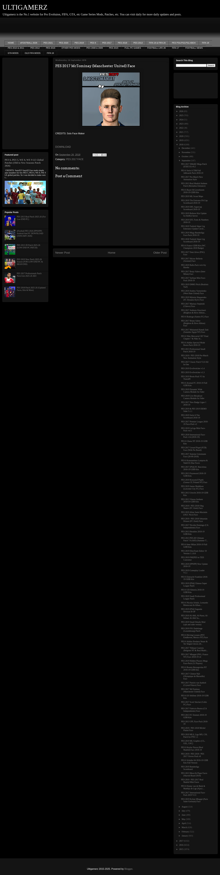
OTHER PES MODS (70, 48)
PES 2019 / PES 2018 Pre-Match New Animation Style (194, 356)
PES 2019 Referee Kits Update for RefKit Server (194, 214)
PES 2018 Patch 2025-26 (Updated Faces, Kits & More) (31, 289)
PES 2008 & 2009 (94, 48)
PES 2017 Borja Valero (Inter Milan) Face (193, 272)
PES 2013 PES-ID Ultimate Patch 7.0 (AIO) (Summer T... (194, 539)
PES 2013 (138, 43)
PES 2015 (113, 48)
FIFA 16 (50, 53)
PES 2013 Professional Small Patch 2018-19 (193, 350)
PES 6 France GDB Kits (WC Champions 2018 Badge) (193, 247)
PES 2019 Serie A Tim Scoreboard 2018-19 (190, 416)
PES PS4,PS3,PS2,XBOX (184, 43)
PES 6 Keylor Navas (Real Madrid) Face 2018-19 (192, 748)
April (184, 823)
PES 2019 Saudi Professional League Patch (193, 597)
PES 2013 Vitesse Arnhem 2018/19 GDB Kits (192, 500)
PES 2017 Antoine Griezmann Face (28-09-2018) (193, 455)
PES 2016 (50, 48)
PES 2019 (79, 43)
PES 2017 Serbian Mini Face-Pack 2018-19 (193, 279)
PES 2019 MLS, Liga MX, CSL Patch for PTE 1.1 (194, 735)
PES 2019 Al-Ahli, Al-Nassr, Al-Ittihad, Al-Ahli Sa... (194, 617)
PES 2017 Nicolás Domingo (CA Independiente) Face (194, 526)
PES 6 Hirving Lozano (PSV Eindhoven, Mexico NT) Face (194, 636)
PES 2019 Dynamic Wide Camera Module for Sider (192, 390)
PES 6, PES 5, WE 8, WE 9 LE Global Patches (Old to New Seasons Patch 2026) (24, 162)
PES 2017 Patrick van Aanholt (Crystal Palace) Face (193, 684)
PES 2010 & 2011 (16, 48)
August (185, 807)
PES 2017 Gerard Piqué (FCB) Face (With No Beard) (194, 449)
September (186, 160)
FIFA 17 (175, 48)
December (186, 148)
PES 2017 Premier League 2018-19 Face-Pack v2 (194, 423)
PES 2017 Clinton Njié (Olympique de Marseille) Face (193, 676)
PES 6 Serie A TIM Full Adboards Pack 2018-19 (192, 171)
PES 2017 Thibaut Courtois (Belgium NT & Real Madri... (194, 649)
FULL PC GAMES (133, 48)
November (186, 152)
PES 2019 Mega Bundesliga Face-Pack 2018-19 (192, 234)
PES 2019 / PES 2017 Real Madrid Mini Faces (192, 781)
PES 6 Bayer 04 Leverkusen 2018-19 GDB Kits (192, 191)
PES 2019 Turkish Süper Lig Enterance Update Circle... (193, 227)
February (185, 832)
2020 (181, 136)
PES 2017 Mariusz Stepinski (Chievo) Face (193, 305)
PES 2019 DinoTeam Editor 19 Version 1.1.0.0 (194, 552)
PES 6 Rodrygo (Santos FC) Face (195, 317)
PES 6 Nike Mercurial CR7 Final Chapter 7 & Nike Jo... (194, 337)
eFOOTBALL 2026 (28, 43)
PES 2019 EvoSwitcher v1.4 (192, 368)
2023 (181, 124)
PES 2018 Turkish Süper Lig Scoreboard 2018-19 (193, 240)
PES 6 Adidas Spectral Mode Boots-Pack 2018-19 (193, 344)
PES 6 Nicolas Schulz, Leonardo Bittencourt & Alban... (194, 604)
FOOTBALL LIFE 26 (156, 48)
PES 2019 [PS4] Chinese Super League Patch (194, 584)
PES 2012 (35, 48)
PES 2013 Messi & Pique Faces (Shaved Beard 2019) (194, 774)
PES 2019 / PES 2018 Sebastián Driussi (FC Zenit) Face (194, 520)
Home (111, 252)
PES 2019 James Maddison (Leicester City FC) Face (192, 487)
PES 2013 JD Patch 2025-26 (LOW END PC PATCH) (28, 246)
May (184, 819)
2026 (181, 111)
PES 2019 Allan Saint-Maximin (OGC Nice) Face (194, 513)
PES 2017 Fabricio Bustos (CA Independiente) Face (194, 709)
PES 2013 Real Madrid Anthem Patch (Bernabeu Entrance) (194, 184)
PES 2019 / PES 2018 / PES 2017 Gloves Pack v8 (192, 755)
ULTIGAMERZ (25, 7)
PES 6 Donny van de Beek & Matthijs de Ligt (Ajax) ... (193, 787)
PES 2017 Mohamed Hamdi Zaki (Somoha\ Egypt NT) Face (195, 331)
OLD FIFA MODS (32, 53)
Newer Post (62, 252)
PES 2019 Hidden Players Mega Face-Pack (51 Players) (194, 662)
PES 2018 (122, 43)
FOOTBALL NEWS (194, 48)
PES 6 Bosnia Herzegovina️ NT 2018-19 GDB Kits (194, 668)
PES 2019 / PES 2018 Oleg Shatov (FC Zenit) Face (192, 507)
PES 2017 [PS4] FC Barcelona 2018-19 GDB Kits (193, 468)
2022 (181, 128)
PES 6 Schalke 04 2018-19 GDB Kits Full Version (194, 761)
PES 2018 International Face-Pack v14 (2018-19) (193, 436)
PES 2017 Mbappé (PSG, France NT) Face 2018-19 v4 (194, 655)
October (185, 156)
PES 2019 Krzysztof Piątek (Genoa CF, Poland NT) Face (194, 481)
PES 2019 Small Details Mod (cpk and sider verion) (193, 623)
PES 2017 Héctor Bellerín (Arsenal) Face (192, 260)
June (184, 815)
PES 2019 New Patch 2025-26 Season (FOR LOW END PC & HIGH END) (30, 261)
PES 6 (93, 43)
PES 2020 (63, 43)
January (185, 836)
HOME (11, 43)
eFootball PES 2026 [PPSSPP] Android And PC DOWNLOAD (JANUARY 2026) (30, 233)
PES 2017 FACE (74, 159)
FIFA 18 (205, 43)
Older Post (160, 252)
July (184, 811)
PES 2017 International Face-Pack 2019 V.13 (193, 794)
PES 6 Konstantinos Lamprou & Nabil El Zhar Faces (194, 461)
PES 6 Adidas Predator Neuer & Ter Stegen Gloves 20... (194, 642)
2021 (181, 132)
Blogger (128, 869)
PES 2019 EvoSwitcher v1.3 (192, 372)
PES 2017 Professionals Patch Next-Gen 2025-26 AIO (29, 274)
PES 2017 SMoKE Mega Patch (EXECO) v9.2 (194, 165)
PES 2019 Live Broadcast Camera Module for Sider (192, 397)
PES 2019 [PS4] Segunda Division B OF (191, 610)
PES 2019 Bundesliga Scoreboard (190, 768)
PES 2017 (106, 43)
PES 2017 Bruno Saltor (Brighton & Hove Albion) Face (193, 323)
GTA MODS (13, 53)
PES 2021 (48, 43)
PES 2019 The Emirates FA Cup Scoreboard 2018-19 (194, 201)
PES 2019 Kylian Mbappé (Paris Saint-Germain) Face (194, 800)
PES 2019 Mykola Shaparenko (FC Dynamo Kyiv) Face (193, 298)
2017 (181, 841)
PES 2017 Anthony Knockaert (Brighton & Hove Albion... (193, 311)
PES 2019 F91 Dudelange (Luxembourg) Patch (191, 629)
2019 (181, 140)
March (184, 827)
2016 (181, 845)
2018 (181, 145)
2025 (181, 115)
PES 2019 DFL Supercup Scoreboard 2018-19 (191, 208)
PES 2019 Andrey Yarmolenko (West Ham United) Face (193, 292)
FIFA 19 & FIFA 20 (157, 43)
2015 (181, 849)
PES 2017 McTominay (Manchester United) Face (193, 690)
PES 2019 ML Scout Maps (192, 196)
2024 (181, 120)
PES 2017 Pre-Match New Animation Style (192, 178)
